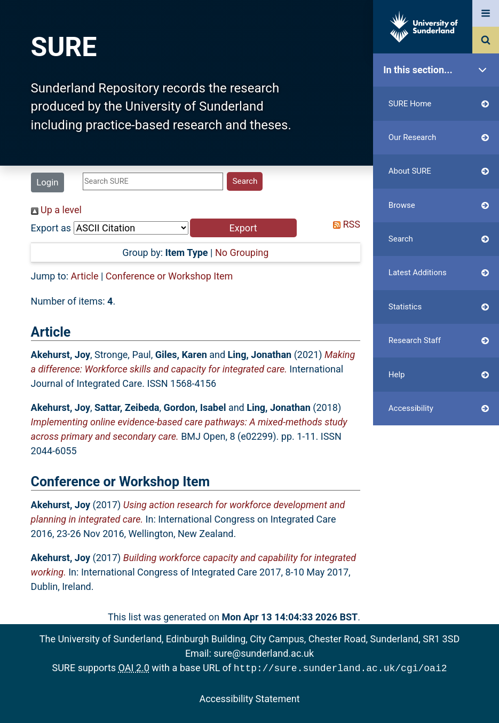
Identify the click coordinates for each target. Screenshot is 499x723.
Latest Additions (439, 272)
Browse (439, 205)
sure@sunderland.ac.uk (263, 653)
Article (85, 276)
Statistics (439, 307)
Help (439, 375)
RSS (344, 224)
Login (47, 182)
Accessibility (439, 408)
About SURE (439, 171)
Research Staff (439, 340)
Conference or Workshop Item (169, 276)
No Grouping (241, 252)
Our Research (439, 137)
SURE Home (439, 104)
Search (439, 239)
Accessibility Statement (249, 697)
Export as (51, 228)
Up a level (56, 209)
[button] (243, 228)
